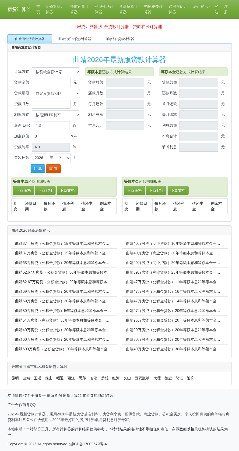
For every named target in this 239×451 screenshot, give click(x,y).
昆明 (15, 378)
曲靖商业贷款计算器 (30, 39)
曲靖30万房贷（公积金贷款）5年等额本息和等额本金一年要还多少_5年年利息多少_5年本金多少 (95, 311)
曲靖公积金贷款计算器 (74, 39)
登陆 (216, 9)
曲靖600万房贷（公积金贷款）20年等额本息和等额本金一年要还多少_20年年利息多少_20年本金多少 (99, 349)
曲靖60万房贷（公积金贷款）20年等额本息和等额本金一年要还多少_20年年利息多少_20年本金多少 (98, 339)
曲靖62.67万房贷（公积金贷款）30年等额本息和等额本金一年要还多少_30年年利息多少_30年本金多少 (101, 272)
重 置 (53, 169)
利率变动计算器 (104, 9)
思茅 (82, 378)
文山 (127, 378)
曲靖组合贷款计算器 (119, 39)
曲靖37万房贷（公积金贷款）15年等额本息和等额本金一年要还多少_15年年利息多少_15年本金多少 (98, 253)
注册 (226, 9)
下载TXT (45, 190)
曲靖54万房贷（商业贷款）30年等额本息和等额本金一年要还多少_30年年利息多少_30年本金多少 (96, 320)
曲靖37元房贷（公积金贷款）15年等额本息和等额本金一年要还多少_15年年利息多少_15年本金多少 (98, 244)
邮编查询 (54, 395)
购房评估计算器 (178, 9)
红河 (116, 378)
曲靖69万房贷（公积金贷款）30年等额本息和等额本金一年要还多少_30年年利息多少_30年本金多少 (98, 301)
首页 (38, 9)
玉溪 (37, 378)
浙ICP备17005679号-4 (88, 444)
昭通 (60, 378)
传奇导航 (90, 395)
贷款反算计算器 (128, 9)
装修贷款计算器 (55, 9)
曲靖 (26, 378)
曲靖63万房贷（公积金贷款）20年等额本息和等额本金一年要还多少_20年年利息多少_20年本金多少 (98, 263)
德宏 (168, 378)
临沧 (93, 378)
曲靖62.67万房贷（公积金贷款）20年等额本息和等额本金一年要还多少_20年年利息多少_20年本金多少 (101, 282)
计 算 (38, 169)
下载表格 (23, 190)
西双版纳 (142, 378)
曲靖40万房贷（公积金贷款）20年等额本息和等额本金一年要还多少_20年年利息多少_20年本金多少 (98, 330)
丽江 (71, 378)
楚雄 (105, 378)
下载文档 (67, 190)
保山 (49, 378)
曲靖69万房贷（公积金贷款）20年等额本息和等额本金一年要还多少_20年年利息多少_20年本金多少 (98, 291)
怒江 (179, 378)
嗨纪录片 (105, 395)
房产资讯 (200, 6)
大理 (157, 378)
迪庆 (190, 378)
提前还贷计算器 (79, 9)
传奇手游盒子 (34, 395)
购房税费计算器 (153, 9)
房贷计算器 (19, 9)
